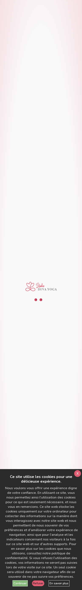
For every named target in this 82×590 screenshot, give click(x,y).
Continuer (20, 583)
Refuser (38, 583)
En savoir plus (59, 583)
